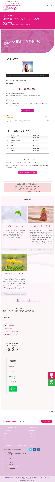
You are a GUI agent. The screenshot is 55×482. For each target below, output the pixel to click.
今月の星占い (32, 433)
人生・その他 (7, 430)
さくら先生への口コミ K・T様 (14, 273)
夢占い (30, 439)
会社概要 (6, 477)
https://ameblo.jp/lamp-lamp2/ (15, 470)
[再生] (7, 75)
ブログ (24, 478)
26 (34, 300)
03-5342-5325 (46, 421)
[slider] (47, 75)
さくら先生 (23, 249)
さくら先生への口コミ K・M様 (41, 226)
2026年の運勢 (32, 430)
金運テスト (31, 441)
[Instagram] (38, 449)
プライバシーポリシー (13, 477)
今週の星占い (32, 436)
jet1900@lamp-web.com (13, 466)
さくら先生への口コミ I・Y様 (14, 226)
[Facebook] (34, 449)
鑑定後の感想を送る (34, 191)
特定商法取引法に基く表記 (37, 477)
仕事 (5, 436)
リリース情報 (21, 477)
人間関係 (6, 433)
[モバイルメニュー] (49, 5)
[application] (27, 75)
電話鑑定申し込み (13, 388)
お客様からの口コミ (15, 249)
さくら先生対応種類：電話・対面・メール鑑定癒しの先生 (21, 24)
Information (34, 249)
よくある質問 (46, 477)
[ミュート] (43, 75)
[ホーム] (3, 24)
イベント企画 (28, 477)
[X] (30, 449)
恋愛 (5, 438)
